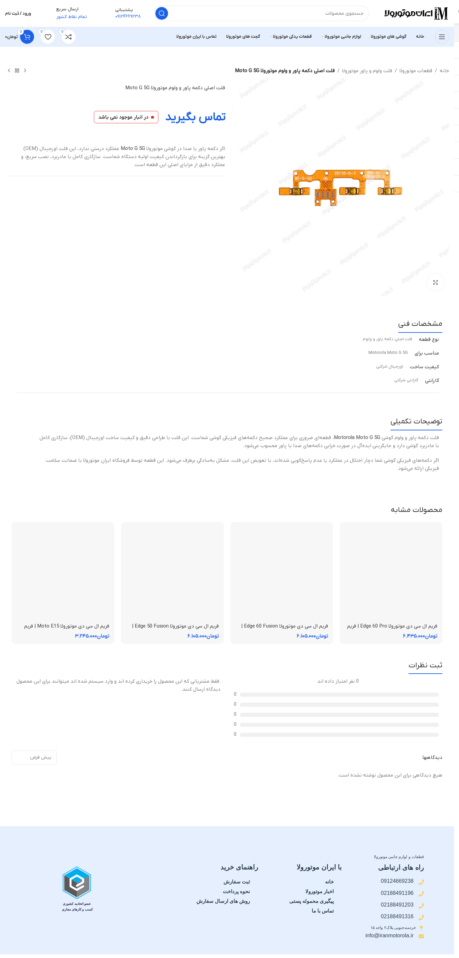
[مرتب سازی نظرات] (34, 757)
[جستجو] (261, 13)
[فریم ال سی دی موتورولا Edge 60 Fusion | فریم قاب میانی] (282, 573)
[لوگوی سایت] (415, 13)
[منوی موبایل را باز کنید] (442, 36)
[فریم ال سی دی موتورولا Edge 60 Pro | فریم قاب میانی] (391, 573)
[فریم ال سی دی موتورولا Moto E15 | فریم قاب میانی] (63, 573)
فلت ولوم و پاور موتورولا (367, 70)
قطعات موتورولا (416, 70)
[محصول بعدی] (9, 71)
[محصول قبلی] (25, 71)
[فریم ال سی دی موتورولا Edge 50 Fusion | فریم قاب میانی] (172, 573)
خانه (444, 70)
